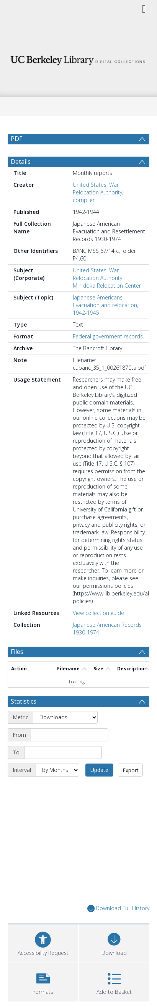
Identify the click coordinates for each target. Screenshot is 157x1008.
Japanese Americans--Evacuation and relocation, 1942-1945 (105, 305)
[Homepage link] (79, 58)
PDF (16, 138)
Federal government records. (108, 336)
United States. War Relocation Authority (97, 274)
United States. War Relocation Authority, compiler (98, 192)
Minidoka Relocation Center (107, 285)
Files (17, 651)
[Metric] (65, 717)
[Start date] (69, 734)
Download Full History (118, 908)
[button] (43, 981)
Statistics (23, 701)
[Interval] (57, 770)
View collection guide (98, 612)
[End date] (63, 752)
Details (21, 161)
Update (99, 769)
